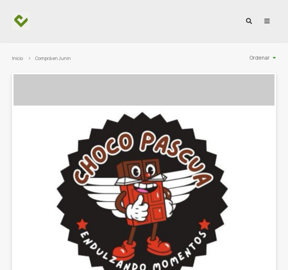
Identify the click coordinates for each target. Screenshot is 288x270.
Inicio (17, 58)
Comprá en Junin (53, 58)
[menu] (267, 21)
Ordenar (259, 57)
